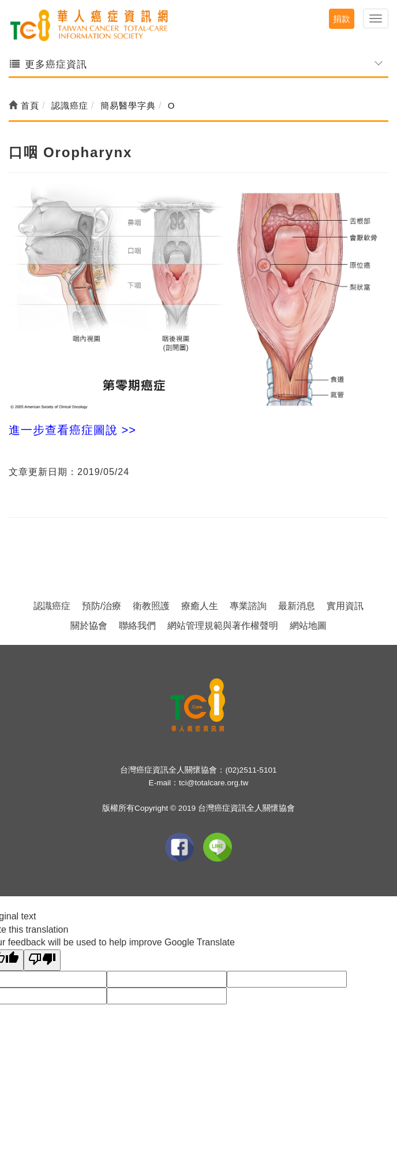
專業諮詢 (248, 606)
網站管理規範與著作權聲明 (222, 625)
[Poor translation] (42, 960)
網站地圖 (308, 625)
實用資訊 (345, 606)
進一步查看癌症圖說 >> (72, 430)
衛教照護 (151, 606)
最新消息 (296, 606)
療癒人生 (199, 606)
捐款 (341, 19)
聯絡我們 (137, 625)
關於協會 (88, 625)
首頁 (24, 105)
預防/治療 (101, 606)
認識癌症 (51, 606)
